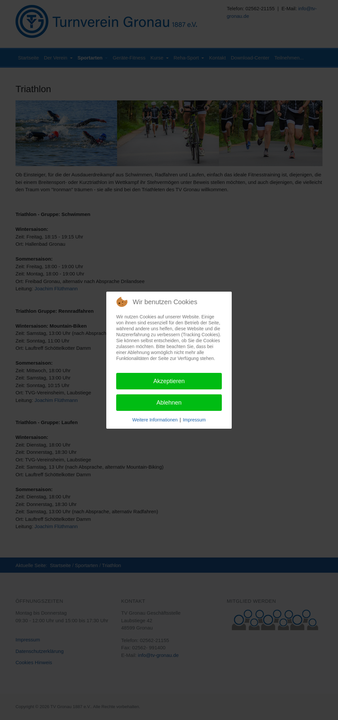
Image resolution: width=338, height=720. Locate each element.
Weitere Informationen (155, 419)
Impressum (194, 419)
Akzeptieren (169, 381)
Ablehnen (169, 402)
